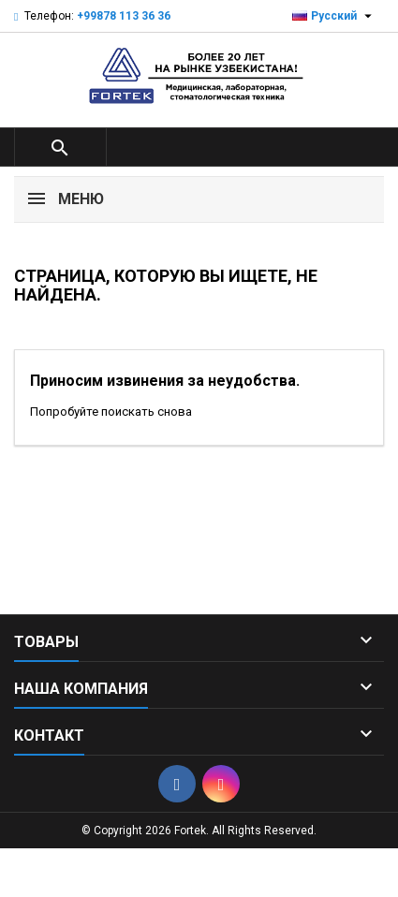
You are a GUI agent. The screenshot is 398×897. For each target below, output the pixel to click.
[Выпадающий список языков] (334, 16)
